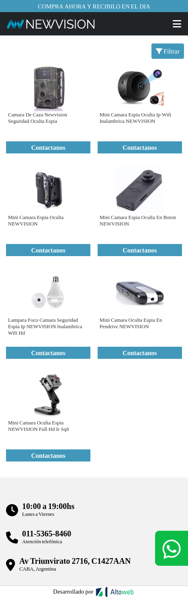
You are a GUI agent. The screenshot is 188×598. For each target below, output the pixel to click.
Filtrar (168, 51)
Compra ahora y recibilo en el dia (94, 6)
